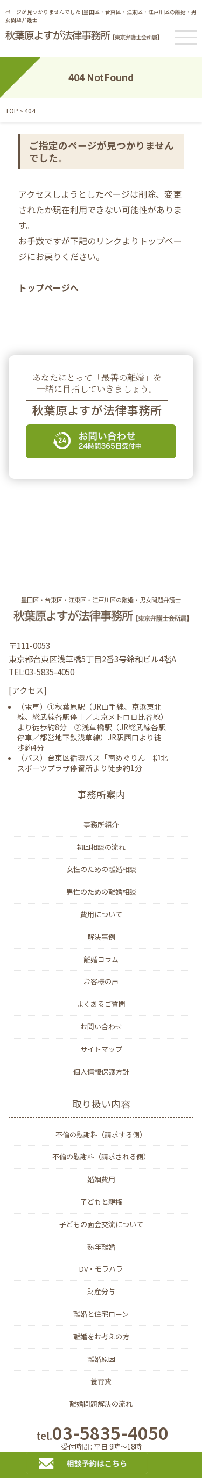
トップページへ (48, 287)
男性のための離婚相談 (101, 891)
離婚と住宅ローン (101, 1314)
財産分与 (101, 1291)
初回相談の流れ (101, 847)
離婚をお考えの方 (101, 1336)
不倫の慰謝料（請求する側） (101, 1134)
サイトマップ (101, 1049)
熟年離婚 (101, 1247)
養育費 (101, 1381)
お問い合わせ (101, 1026)
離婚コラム (101, 959)
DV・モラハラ (101, 1269)
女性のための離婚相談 (101, 869)
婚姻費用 (101, 1179)
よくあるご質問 (101, 1004)
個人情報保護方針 (101, 1071)
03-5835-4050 (101, 1437)
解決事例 (101, 937)
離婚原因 (101, 1359)
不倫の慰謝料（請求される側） (101, 1156)
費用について (101, 914)
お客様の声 (101, 981)
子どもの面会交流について (101, 1224)
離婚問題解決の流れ (101, 1403)
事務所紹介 (101, 824)
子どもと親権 (101, 1201)
